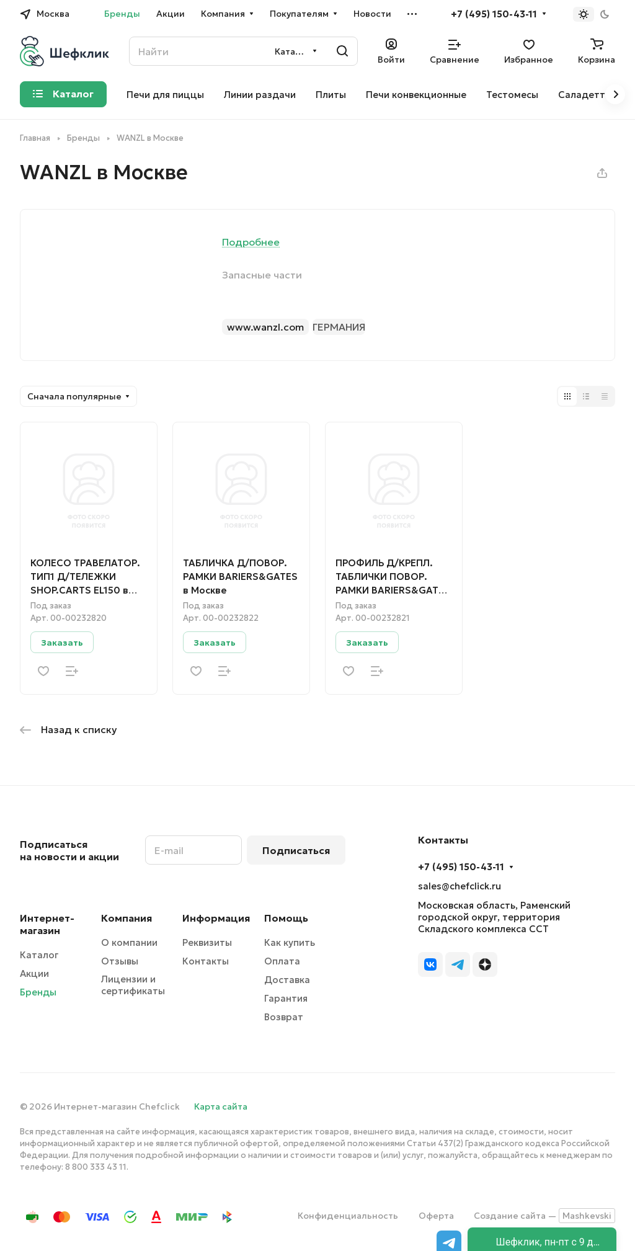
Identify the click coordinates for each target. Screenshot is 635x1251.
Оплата (282, 961)
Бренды (38, 992)
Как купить (289, 942)
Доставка (287, 980)
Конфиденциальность (348, 1215)
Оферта (436, 1215)
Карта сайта (220, 1106)
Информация (216, 918)
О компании (129, 942)
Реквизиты (207, 942)
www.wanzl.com (265, 327)
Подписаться (296, 850)
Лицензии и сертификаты (133, 985)
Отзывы (119, 961)
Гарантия (286, 998)
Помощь (286, 918)
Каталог (39, 955)
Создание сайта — (544, 1215)
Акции (34, 973)
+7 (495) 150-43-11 (494, 14)
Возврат (283, 1017)
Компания (126, 918)
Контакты (205, 961)
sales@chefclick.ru (459, 886)
